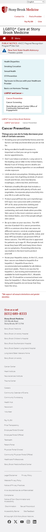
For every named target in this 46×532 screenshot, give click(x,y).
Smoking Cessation (12, 66)
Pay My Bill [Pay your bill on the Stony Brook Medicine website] (8, 420)
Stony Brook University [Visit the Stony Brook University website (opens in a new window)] (13, 358)
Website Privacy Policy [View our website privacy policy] (12, 480)
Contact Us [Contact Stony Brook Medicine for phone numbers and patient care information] (19, 16)
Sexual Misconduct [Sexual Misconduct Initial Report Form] (27, 506)
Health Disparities (12, 61)
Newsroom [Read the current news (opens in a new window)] (8, 407)
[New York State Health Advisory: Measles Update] (23, 51)
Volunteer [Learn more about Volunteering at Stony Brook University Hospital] (8, 412)
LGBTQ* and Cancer (13, 93)
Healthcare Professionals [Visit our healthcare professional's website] (13, 459)
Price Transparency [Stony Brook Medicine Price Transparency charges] (11, 425)
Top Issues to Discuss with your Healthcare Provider (22, 82)
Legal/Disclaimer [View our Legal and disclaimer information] (10, 475)
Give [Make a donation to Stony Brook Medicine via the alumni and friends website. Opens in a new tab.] (40, 21)
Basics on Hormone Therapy (16, 88)
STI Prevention (10, 76)
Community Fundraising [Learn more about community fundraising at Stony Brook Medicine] (13, 397)
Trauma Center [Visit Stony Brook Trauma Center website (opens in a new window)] (10, 381)
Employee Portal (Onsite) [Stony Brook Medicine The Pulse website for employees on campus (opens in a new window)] (13, 430)
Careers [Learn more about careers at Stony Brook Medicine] (7, 388)
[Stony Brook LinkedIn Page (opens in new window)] (35, 521)
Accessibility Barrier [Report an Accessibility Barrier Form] (11, 511)
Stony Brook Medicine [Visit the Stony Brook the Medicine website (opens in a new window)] (12, 329)
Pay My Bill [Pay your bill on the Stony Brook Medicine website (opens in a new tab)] (28, 21)
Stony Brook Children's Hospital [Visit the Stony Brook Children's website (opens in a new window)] (16, 338)
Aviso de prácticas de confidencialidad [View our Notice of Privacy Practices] (18, 490)
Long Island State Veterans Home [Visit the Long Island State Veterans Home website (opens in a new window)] (17, 353)
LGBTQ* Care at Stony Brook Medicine (21, 31)
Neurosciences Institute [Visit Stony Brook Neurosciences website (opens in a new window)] (13, 376)
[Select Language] (35, 1)
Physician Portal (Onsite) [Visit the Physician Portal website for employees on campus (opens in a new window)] (13, 450)
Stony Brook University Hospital (16, 334)
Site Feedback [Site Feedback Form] (29, 511)
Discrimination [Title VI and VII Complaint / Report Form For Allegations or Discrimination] (10, 506)
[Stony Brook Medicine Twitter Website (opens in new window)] (22, 521)
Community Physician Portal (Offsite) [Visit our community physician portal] (18, 454)
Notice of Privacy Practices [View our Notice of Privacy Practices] (14, 485)
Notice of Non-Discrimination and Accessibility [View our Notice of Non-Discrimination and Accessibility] (17, 500)
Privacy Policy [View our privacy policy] (27, 475)
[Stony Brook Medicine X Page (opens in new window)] (16, 521)
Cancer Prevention (14, 98)
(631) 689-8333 (15, 314)
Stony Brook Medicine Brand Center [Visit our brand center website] (18, 464)
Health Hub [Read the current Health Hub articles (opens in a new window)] (8, 402)
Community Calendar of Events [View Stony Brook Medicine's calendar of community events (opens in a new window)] (16, 393)
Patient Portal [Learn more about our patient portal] (9, 445)
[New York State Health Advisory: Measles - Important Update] (4, 50)
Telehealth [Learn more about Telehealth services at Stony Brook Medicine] (8, 440)
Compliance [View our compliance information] (8, 495)
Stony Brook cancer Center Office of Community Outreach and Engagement (21, 108)
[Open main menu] (16, 38)
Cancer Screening (14, 102)
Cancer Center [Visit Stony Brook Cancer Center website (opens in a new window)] (10, 366)
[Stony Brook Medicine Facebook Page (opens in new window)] (9, 521)
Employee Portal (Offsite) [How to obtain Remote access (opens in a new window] (14, 435)
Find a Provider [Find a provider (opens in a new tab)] (35, 16)
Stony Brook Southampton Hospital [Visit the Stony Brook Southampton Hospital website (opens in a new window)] (17, 343)
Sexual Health (10, 71)
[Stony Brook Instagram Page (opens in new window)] (28, 521)
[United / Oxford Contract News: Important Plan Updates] (22, 44)
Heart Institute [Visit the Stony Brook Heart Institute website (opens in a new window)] (9, 371)
